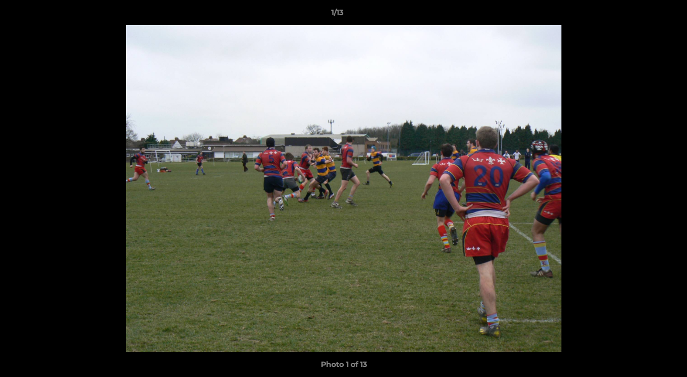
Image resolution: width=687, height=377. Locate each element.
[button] (643, 15)
